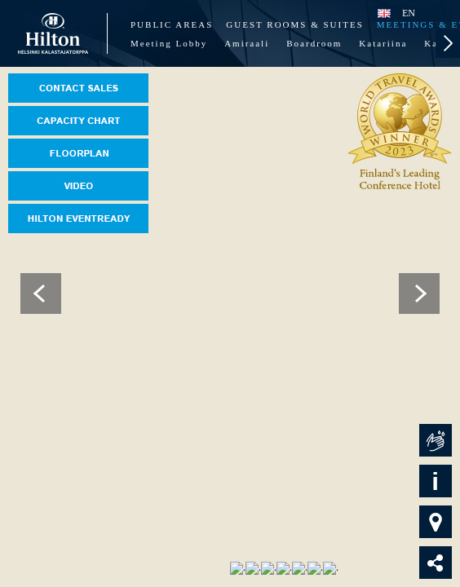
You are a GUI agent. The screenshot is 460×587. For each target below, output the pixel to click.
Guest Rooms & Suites (294, 24)
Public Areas (171, 24)
